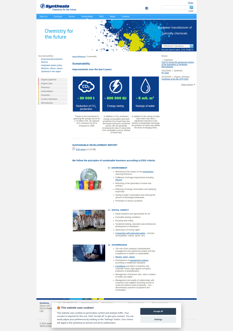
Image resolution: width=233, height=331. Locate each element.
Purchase (58, 16)
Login (191, 11)
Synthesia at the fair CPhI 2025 (174, 79)
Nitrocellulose (47, 103)
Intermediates (47, 91)
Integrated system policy (51, 65)
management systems (138, 260)
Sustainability (87, 16)
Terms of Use (45, 326)
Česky (190, 3)
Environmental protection (52, 59)
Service (71, 16)
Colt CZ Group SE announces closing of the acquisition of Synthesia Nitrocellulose (177, 64)
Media (112, 16)
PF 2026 (165, 73)
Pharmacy (45, 87)
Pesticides (45, 95)
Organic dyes (47, 83)
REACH (118, 180)
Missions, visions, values (51, 68)
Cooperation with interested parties (130, 233)
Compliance (120, 266)
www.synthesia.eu (79, 56)
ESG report (81, 149)
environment (148, 172)
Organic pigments (48, 79)
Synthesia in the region (51, 71)
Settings (158, 319)
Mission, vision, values (125, 257)
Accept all (158, 311)
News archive (187, 84)
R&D (101, 16)
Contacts (125, 16)
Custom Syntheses (49, 99)
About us (43, 16)
